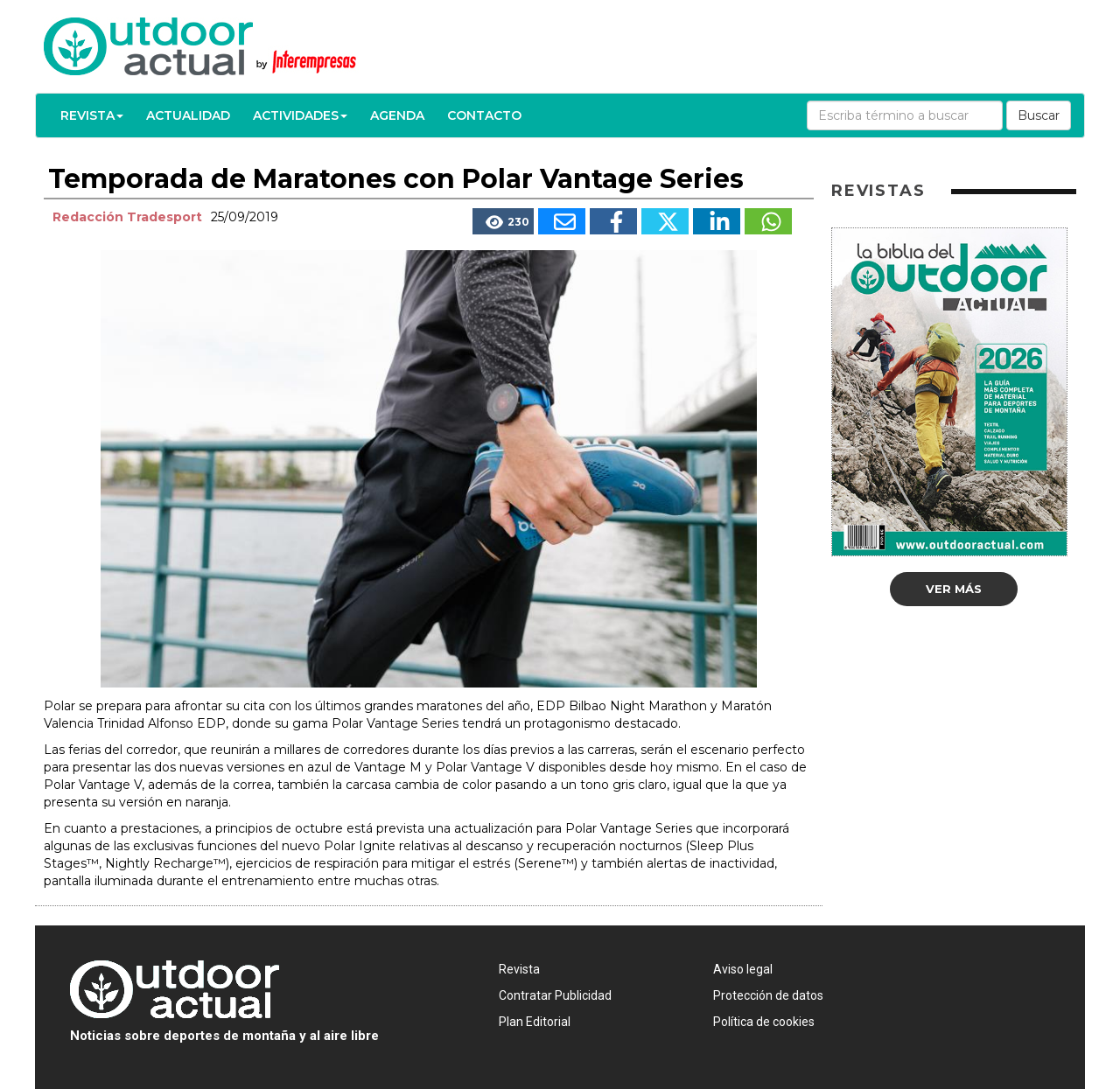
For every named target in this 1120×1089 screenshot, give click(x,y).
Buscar (1039, 115)
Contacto (484, 115)
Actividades (300, 115)
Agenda (397, 115)
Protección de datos (768, 995)
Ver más (954, 589)
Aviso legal (743, 969)
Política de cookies (764, 1022)
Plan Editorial (534, 1022)
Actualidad (188, 115)
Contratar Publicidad (555, 995)
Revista (91, 115)
